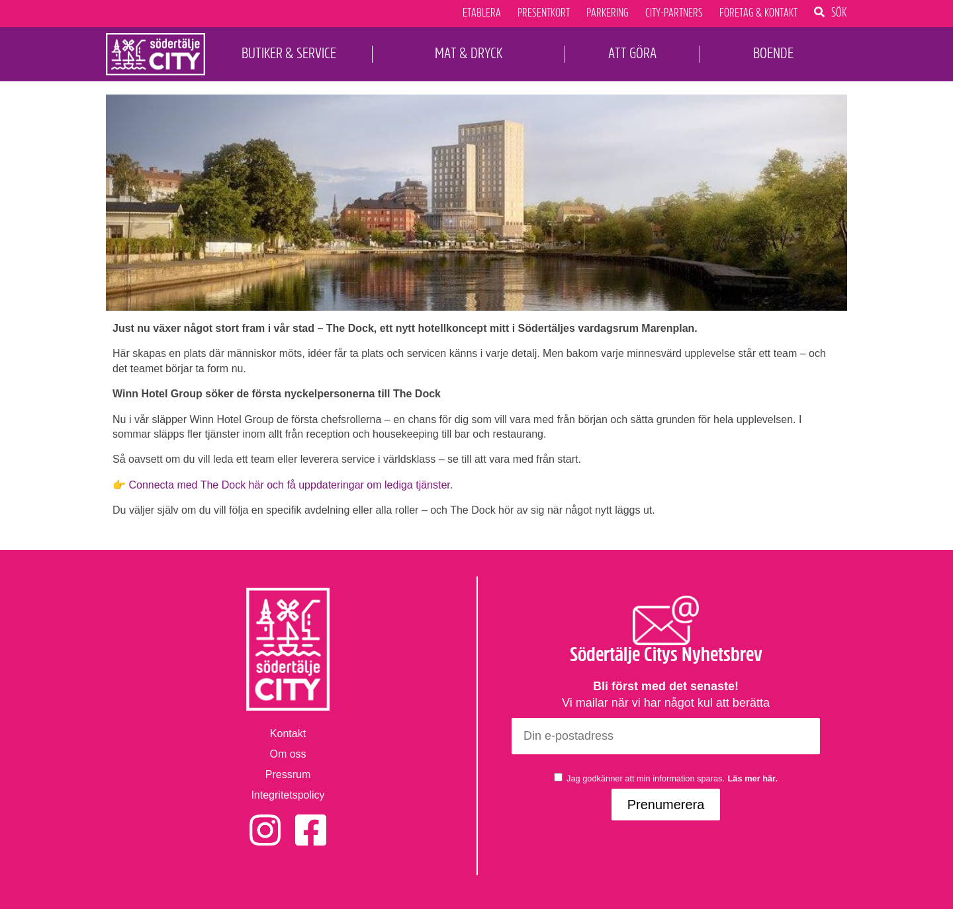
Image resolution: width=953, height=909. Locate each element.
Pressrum (287, 774)
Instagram (265, 821)
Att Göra (632, 53)
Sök (839, 12)
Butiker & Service (289, 53)
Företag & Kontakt (758, 13)
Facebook (310, 821)
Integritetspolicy (287, 795)
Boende (773, 53)
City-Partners (674, 13)
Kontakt (288, 733)
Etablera (482, 13)
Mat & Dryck (468, 53)
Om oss (287, 754)
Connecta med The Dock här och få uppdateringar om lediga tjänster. (289, 485)
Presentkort (544, 13)
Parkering (607, 13)
